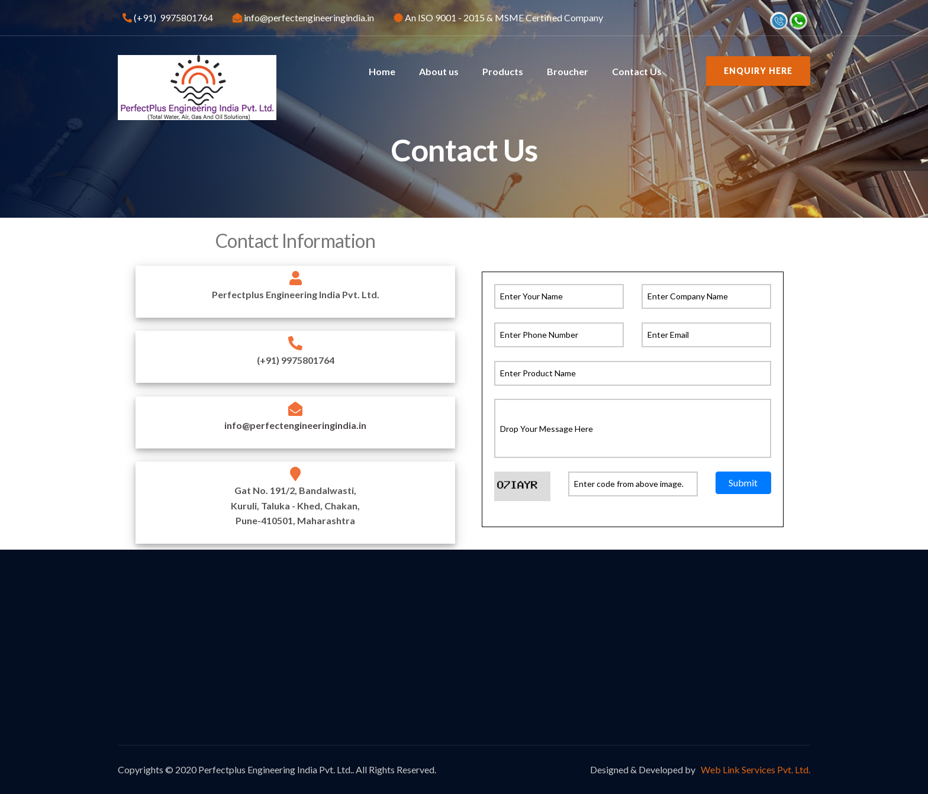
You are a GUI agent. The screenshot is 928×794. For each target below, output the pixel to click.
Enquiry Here (758, 71)
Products (502, 71)
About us (439, 71)
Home (382, 71)
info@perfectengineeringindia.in (295, 425)
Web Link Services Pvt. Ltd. (754, 769)
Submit (743, 482)
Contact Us (637, 71)
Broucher (567, 71)
